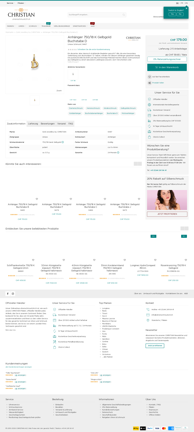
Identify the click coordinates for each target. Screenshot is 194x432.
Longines (106, 308)
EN (186, 3)
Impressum (153, 409)
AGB (186, 293)
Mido (104, 336)
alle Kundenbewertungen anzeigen (19, 366)
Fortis (104, 333)
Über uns (138, 293)
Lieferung (33, 123)
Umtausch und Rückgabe (153, 293)
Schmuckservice (15, 406)
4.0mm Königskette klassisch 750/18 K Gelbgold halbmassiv (81, 267)
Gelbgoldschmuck (128, 108)
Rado (104, 310)
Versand (61, 123)
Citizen (105, 349)
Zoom (59, 91)
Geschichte (153, 412)
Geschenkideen (61, 414)
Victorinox (106, 354)
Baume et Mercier (109, 320)
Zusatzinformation (16, 123)
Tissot (104, 313)
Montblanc (106, 323)
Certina (105, 341)
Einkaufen (59, 404)
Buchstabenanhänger (94, 113)
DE (177, 3)
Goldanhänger (75, 113)
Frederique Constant (110, 328)
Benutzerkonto (159, 17)
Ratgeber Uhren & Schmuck (113, 417)
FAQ (70, 123)
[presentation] (136, 163)
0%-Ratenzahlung (109, 406)
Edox (104, 343)
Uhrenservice (14, 404)
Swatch (105, 351)
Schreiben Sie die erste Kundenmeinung (94, 49)
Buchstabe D (112, 113)
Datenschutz (107, 412)
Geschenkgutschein (17, 414)
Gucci (104, 315)
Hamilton (106, 338)
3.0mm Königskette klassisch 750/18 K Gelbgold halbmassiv (51, 267)
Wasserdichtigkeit (16, 412)
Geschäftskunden (109, 414)
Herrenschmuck (93, 108)
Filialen (151, 406)
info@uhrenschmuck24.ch (162, 314)
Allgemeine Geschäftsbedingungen (116, 404)
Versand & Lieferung (63, 409)
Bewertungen (48, 123)
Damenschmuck (76, 108)
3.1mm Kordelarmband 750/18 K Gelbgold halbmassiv (112, 267)
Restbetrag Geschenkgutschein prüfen (24, 417)
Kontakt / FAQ (155, 404)
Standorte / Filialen (159, 320)
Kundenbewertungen (110, 409)
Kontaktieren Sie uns (174, 293)
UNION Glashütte (109, 325)
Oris (103, 331)
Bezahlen (59, 406)
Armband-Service (16, 409)
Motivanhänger (128, 113)
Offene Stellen (154, 414)
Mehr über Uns (11, 329)
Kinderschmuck (110, 108)
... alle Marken (107, 356)
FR (182, 3)
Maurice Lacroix (108, 318)
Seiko (104, 346)
